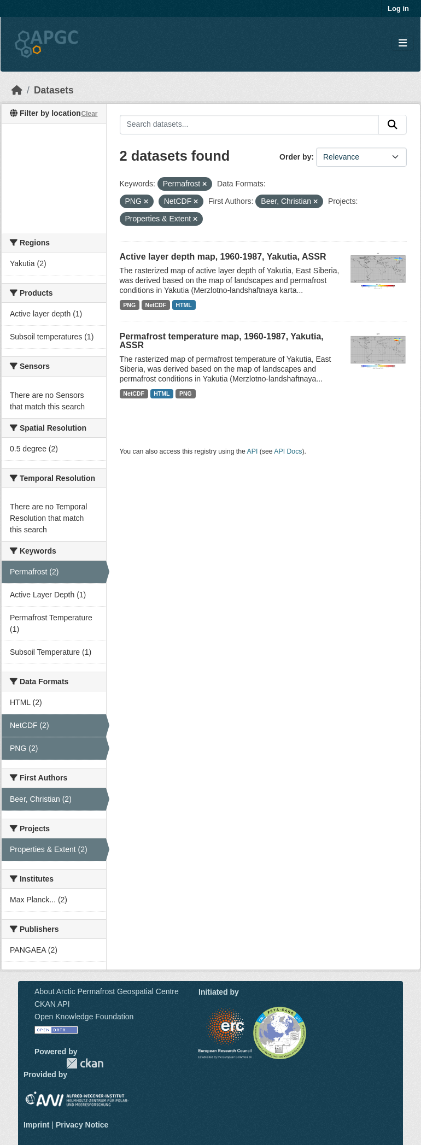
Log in (398, 8)
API (252, 451)
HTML (184, 305)
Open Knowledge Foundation (83, 1016)
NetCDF (156, 305)
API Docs (288, 451)
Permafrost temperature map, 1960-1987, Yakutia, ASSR (222, 341)
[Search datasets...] (249, 124)
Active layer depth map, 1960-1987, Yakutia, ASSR (223, 256)
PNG (129, 305)
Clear (89, 114)
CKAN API (52, 1004)
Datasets (54, 90)
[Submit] (392, 124)
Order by (295, 156)
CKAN (84, 1063)
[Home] (16, 90)
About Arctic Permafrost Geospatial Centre (106, 991)
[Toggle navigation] (402, 43)
